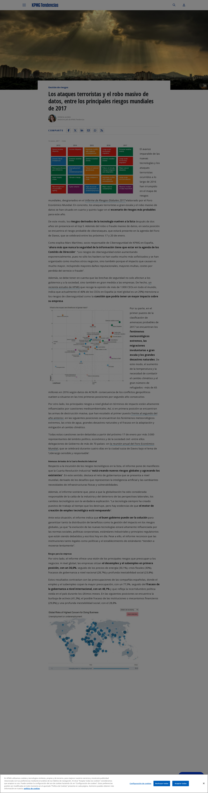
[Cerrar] (204, 783)
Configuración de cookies (140, 783)
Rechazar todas (161, 783)
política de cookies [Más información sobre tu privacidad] (32, 788)
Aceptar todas (181, 783)
